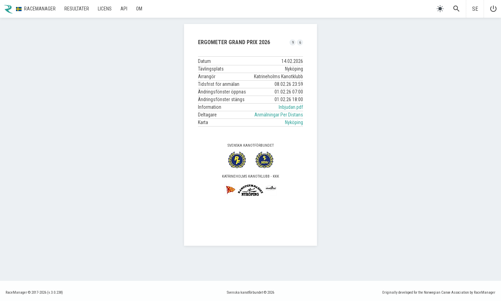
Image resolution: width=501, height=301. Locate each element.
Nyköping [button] (294, 122)
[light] (440, 8)
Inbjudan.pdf (291, 107)
